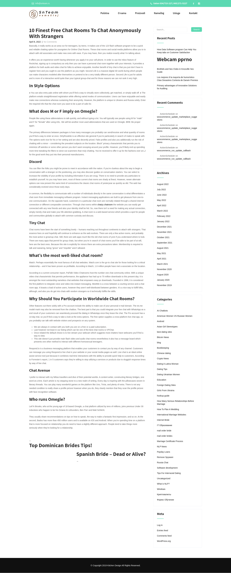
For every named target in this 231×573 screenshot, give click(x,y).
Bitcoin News (163, 337)
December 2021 (164, 227)
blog (159, 343)
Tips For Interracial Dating (169, 473)
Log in (160, 525)
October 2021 (163, 237)
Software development (167, 468)
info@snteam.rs (41, 3)
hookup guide (163, 396)
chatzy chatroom (105, 205)
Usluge (176, 13)
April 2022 (161, 205)
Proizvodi (140, 13)
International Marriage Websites (171, 415)
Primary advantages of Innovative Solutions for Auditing (177, 87)
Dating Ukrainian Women (168, 374)
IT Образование (164, 425)
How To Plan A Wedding (168, 409)
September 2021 (164, 243)
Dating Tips (162, 369)
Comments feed (164, 536)
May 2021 (161, 253)
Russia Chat (162, 462)
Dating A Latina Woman (168, 364)
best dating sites (164, 332)
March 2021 (162, 264)
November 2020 (164, 269)
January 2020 (163, 280)
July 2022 (161, 189)
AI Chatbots (162, 311)
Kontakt (193, 13)
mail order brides (164, 436)
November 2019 (164, 285)
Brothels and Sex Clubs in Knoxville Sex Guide (175, 70)
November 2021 (164, 232)
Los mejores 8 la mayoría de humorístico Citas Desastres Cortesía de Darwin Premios (177, 79)
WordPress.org (164, 541)
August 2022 (163, 184)
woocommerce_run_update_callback (174, 150)
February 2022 (163, 216)
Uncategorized (163, 478)
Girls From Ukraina (165, 390)
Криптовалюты (164, 494)
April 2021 (161, 259)
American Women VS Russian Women (174, 316)
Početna (105, 13)
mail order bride (164, 431)
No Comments (50, 42)
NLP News (162, 447)
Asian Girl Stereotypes (167, 327)
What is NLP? (163, 484)
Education (161, 380)
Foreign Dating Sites (166, 385)
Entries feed (162, 530)
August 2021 (163, 248)
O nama (122, 13)
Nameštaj (159, 13)
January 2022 (163, 221)
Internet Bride (163, 420)
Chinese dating (164, 353)
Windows (161, 489)
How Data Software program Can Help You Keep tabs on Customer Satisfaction (176, 51)
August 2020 (163, 275)
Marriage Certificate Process (170, 441)
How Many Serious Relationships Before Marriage (175, 402)
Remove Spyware (165, 457)
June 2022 (162, 195)
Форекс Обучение (165, 500)
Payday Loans (163, 452)
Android (160, 321)
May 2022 (161, 200)
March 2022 (162, 211)
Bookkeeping (163, 348)
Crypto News (163, 358)
